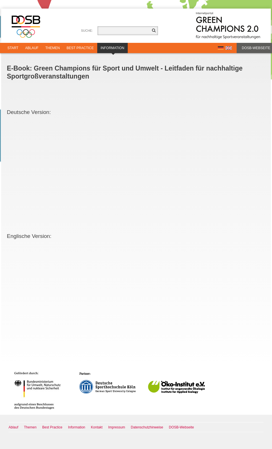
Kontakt (97, 427)
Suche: (87, 30)
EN (228, 48)
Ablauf (31, 48)
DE (220, 48)
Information (112, 49)
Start (12, 48)
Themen (52, 48)
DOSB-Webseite (256, 48)
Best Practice (80, 48)
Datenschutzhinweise (147, 427)
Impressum (116, 427)
